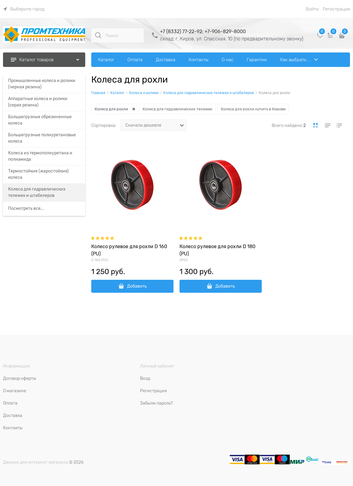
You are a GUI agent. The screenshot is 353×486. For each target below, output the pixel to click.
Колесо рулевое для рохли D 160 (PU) (129, 250)
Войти (312, 9)
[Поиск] (98, 35)
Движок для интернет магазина (35, 462)
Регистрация (336, 9)
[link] (24, 9)
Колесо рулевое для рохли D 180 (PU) (217, 250)
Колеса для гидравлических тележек (177, 109)
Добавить (137, 286)
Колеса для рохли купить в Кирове (253, 109)
